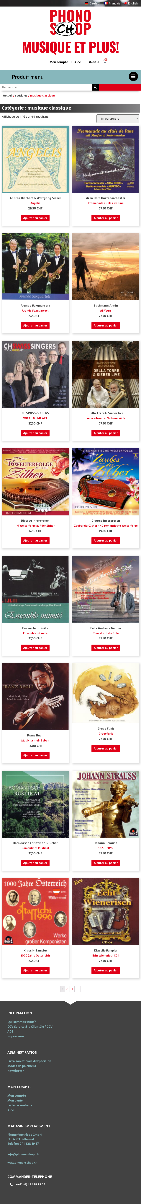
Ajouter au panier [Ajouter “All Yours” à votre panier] (106, 325)
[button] (23, 1154)
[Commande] (117, 118)
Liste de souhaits (19, 1105)
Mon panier (15, 1100)
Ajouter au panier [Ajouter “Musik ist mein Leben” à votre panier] (35, 755)
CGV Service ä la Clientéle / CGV (30, 1026)
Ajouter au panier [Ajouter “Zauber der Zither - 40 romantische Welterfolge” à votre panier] (106, 540)
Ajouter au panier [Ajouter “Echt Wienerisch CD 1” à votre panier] (106, 970)
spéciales (21, 95)
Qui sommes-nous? (21, 1021)
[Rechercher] (95, 87)
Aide (77, 62)
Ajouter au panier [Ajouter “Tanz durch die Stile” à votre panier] (106, 648)
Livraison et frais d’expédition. (29, 1061)
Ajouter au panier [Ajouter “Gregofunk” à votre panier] (106, 748)
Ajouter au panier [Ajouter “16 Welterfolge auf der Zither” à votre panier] (35, 540)
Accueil (7, 95)
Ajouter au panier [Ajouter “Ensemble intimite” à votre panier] (35, 648)
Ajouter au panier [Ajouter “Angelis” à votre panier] (35, 218)
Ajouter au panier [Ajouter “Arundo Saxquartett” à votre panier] (35, 325)
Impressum (15, 1036)
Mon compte (59, 62)
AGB (10, 1031)
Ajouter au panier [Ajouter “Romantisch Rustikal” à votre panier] (35, 863)
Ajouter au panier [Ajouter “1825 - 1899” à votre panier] (106, 863)
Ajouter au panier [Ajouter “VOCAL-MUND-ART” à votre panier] (35, 433)
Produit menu (28, 77)
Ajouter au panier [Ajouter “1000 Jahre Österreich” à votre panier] (35, 970)
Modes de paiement (21, 1065)
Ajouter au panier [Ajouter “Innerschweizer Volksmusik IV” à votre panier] (106, 433)
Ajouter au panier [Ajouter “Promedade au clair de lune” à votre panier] (106, 218)
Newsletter (15, 1070)
